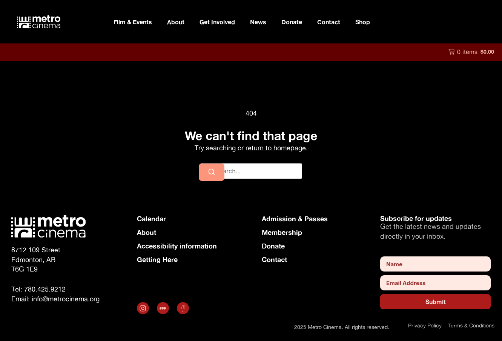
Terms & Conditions (471, 325)
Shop (362, 21)
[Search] (211, 172)
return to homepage (276, 148)
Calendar (151, 218)
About (146, 232)
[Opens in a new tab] (144, 308)
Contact (328, 21)
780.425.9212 (46, 289)
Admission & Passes (295, 218)
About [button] (175, 21)
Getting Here (157, 259)
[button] (471, 51)
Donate (291, 21)
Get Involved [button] (217, 21)
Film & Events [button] (133, 21)
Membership (282, 232)
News (258, 21)
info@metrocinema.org (66, 299)
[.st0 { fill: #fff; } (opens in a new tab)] (164, 308)
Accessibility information (177, 246)
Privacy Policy (425, 325)
